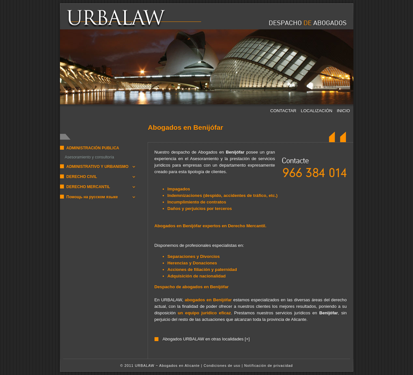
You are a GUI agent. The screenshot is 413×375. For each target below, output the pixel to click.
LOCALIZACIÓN (317, 110)
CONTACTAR (284, 110)
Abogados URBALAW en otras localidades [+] (205, 339)
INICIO (343, 110)
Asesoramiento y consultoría (89, 157)
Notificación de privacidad (268, 366)
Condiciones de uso (222, 366)
